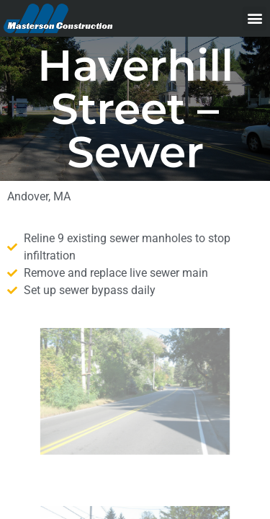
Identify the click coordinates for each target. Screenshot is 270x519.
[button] (254, 18)
